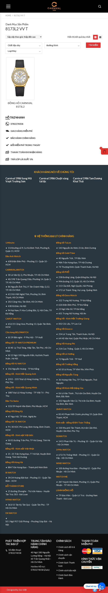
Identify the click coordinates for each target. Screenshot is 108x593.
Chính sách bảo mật (67, 570)
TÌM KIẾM (93, 45)
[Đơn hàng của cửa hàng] (23, 37)
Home (8, 15)
